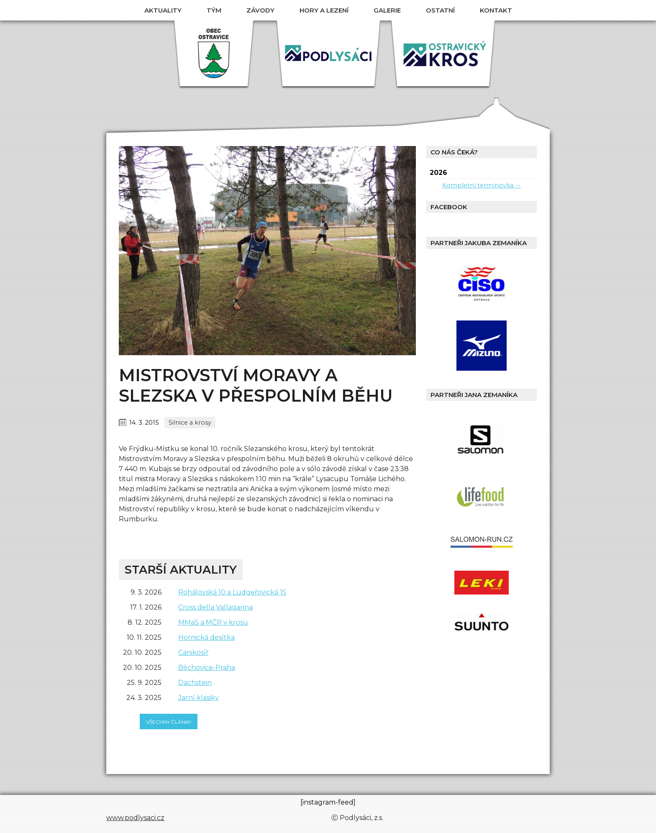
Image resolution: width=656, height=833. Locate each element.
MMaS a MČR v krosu (213, 622)
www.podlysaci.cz (135, 818)
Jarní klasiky (198, 698)
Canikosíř (193, 652)
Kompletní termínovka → (481, 185)
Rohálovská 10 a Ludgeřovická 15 (232, 592)
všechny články (168, 722)
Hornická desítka (206, 637)
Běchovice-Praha (206, 668)
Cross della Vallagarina (215, 607)
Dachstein (195, 683)
